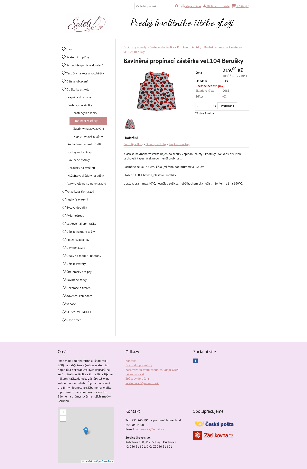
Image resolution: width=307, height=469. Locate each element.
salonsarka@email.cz (150, 429)
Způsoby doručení (137, 378)
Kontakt (131, 361)
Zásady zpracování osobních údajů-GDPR (153, 370)
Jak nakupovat (135, 374)
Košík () (240, 6)
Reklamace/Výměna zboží (142, 383)
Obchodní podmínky (139, 365)
